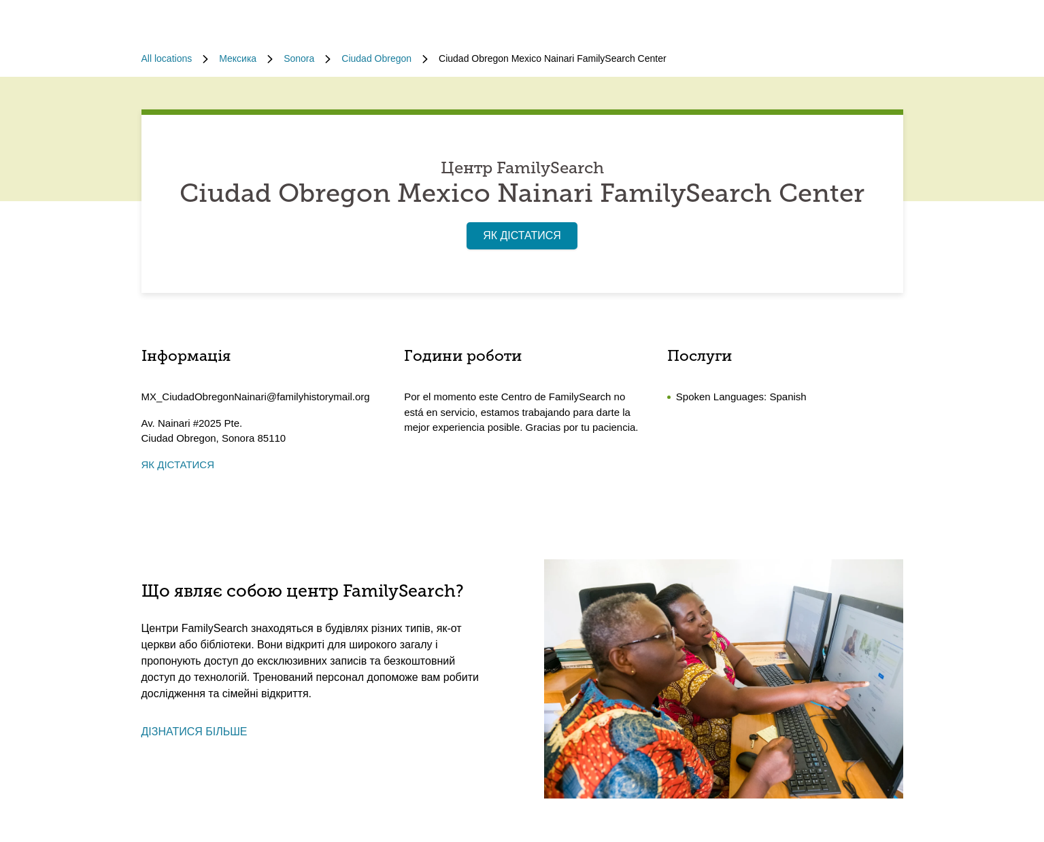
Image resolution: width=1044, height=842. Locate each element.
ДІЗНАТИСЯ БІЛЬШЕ (194, 731)
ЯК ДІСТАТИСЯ (522, 235)
